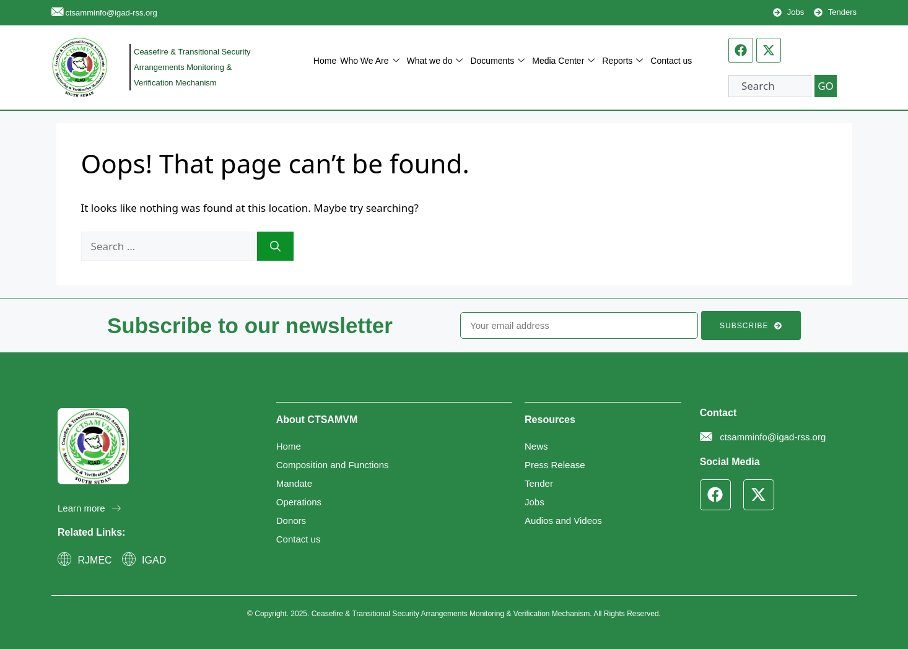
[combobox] (769, 86)
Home (324, 61)
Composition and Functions (332, 465)
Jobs (534, 502)
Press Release (555, 465)
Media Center (563, 61)
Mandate (294, 483)
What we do (435, 61)
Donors (291, 520)
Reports (622, 61)
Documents (497, 61)
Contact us (671, 61)
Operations (298, 502)
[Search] (275, 246)
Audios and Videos (563, 520)
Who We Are (369, 61)
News (536, 446)
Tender (539, 483)
